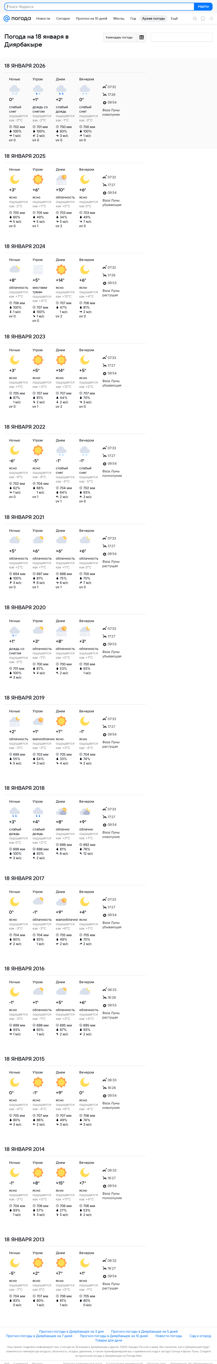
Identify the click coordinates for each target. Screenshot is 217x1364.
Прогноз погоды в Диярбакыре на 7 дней (39, 1336)
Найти (203, 7)
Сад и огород (200, 1336)
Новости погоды (168, 1336)
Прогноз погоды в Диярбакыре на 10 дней (114, 1336)
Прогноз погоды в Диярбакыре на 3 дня (71, 1331)
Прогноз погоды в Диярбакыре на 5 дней (144, 1331)
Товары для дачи (108, 1340)
